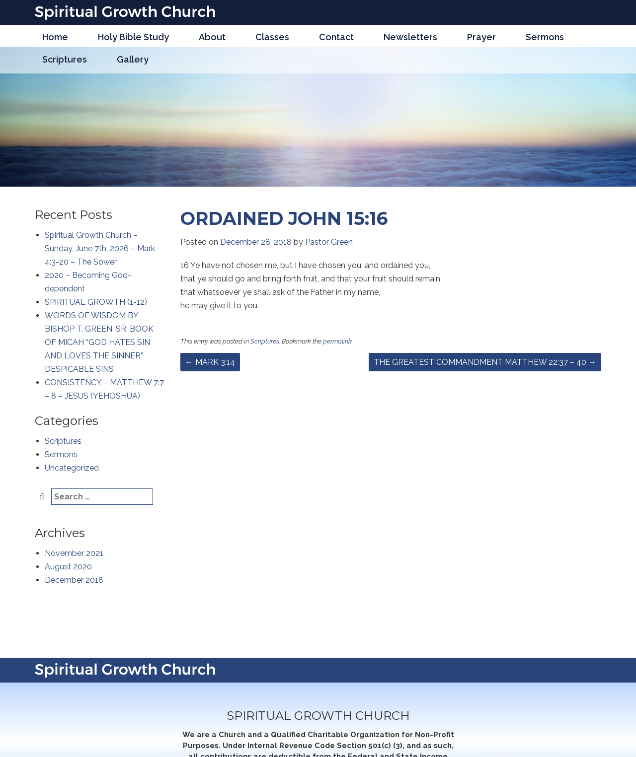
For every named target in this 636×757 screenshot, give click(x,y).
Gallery (133, 59)
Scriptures (64, 59)
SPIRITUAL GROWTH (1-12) (96, 302)
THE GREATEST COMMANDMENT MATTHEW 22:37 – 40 (485, 362)
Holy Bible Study (133, 37)
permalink (337, 341)
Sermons (545, 37)
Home (55, 37)
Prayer (481, 37)
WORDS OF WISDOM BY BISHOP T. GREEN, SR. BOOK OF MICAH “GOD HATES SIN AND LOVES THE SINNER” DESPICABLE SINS (99, 342)
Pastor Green (329, 242)
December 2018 (74, 580)
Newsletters (410, 37)
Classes (272, 37)
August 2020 (68, 566)
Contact (336, 37)
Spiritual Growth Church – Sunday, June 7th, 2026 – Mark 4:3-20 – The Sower (100, 248)
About (212, 37)
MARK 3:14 (210, 362)
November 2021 (74, 553)
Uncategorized (72, 468)
